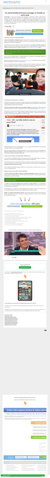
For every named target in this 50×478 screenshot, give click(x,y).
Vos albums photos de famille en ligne (11, 322)
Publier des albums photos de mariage (11, 319)
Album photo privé (7, 7)
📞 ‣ (6, 475)
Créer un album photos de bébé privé (11, 318)
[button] (45, 330)
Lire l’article (26, 146)
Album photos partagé (8, 315)
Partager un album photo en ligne (10, 317)
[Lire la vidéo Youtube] (25, 243)
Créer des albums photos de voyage (11, 320)
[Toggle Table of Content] (13, 26)
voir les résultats (42, 108)
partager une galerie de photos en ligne (26, 60)
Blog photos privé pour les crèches (10, 324)
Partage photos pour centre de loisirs (11, 323)
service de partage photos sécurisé (33, 47)
